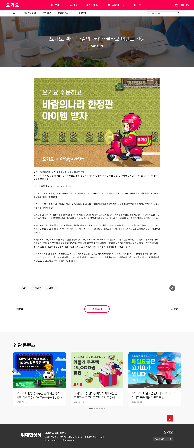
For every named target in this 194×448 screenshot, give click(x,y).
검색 (178, 13)
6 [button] (104, 408)
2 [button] (94, 408)
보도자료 (47, 13)
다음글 (174, 309)
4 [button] (99, 408)
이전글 (19, 309)
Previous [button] (13, 371)
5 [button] (102, 408)
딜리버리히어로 (19, 5)
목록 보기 (97, 309)
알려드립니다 (30, 13)
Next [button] (181, 371)
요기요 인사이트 (65, 13)
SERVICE (55, 5)
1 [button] (91, 408)
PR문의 (82, 13)
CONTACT (138, 5)
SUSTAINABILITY (115, 5)
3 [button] (97, 408)
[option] (39, 379)
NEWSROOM (92, 5)
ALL (15, 13)
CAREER (73, 5)
